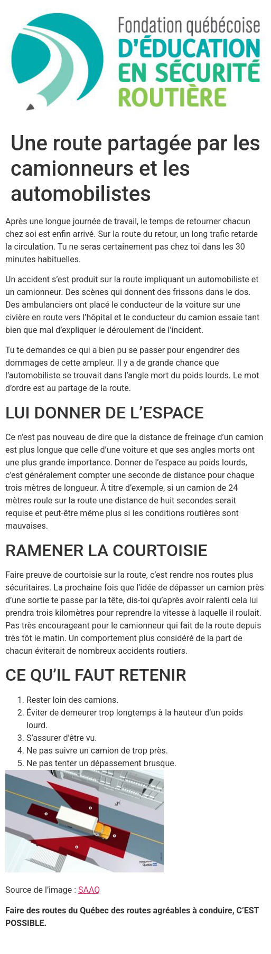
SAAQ (89, 890)
